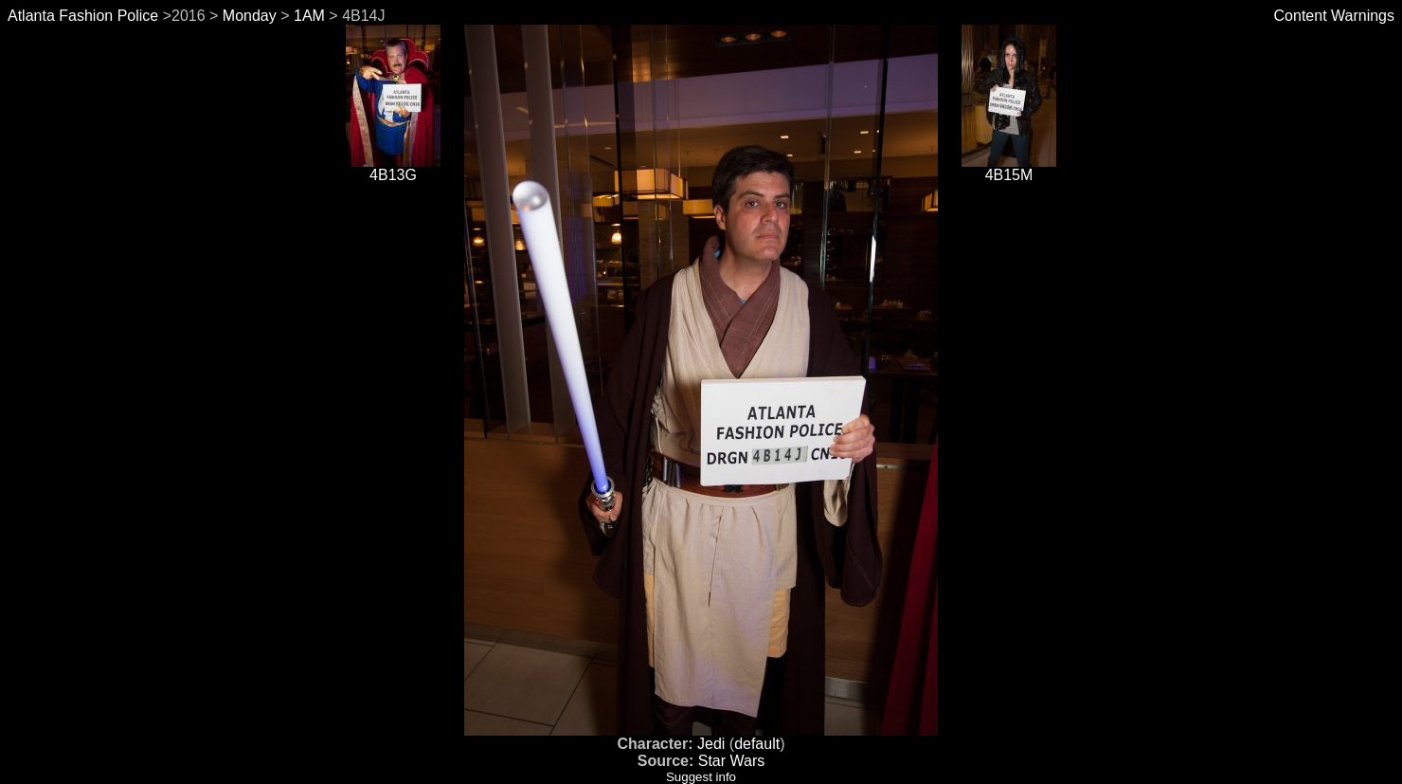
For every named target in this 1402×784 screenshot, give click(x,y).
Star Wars (731, 761)
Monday (250, 16)
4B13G (393, 168)
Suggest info (701, 777)
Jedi (711, 744)
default (757, 744)
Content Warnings (1334, 16)
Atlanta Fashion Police (83, 16)
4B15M (1009, 168)
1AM (309, 16)
